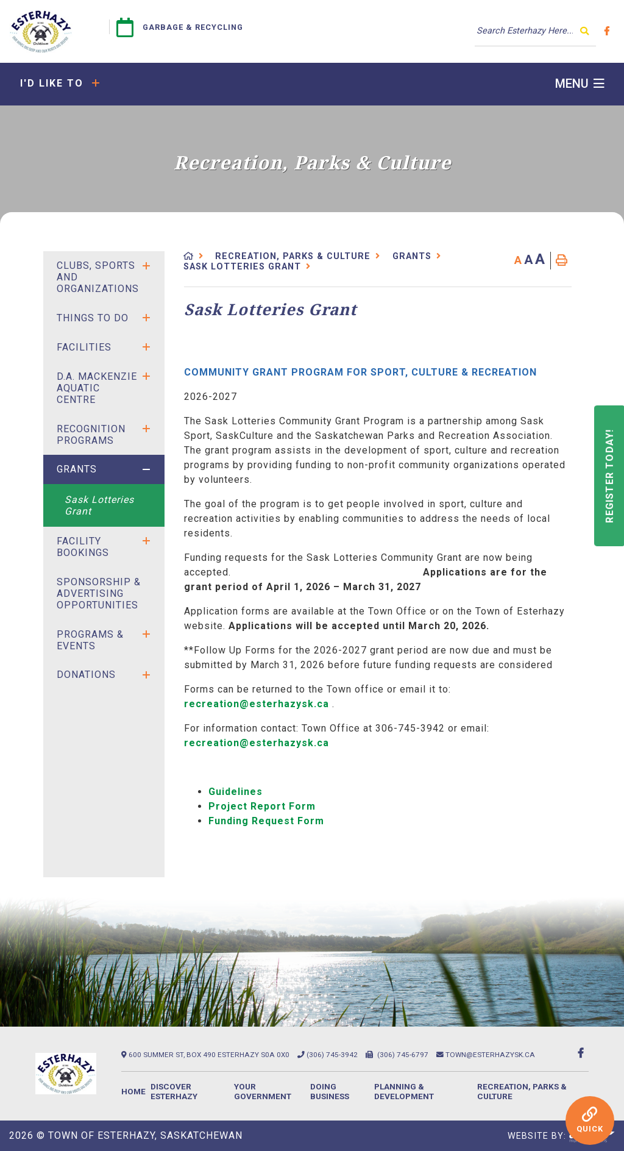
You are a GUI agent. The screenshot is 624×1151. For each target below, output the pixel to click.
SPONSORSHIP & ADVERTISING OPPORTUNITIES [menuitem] (99, 593)
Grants (411, 256)
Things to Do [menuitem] (93, 318)
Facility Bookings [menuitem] (83, 546)
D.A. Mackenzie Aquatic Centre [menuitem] (97, 388)
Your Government (262, 1091)
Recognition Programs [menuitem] (91, 434)
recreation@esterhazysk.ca (256, 704)
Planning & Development (404, 1091)
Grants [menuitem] (77, 469)
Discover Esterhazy (174, 1091)
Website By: (561, 1136)
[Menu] (579, 84)
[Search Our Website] (535, 31)
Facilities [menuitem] (84, 347)
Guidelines (235, 791)
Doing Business (329, 1091)
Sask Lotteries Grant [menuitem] (99, 505)
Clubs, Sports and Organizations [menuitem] (98, 277)
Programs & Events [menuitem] (90, 640)
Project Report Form (262, 806)
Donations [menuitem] (86, 674)
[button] (146, 265)
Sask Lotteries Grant (242, 267)
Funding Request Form (266, 821)
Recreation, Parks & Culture (292, 256)
